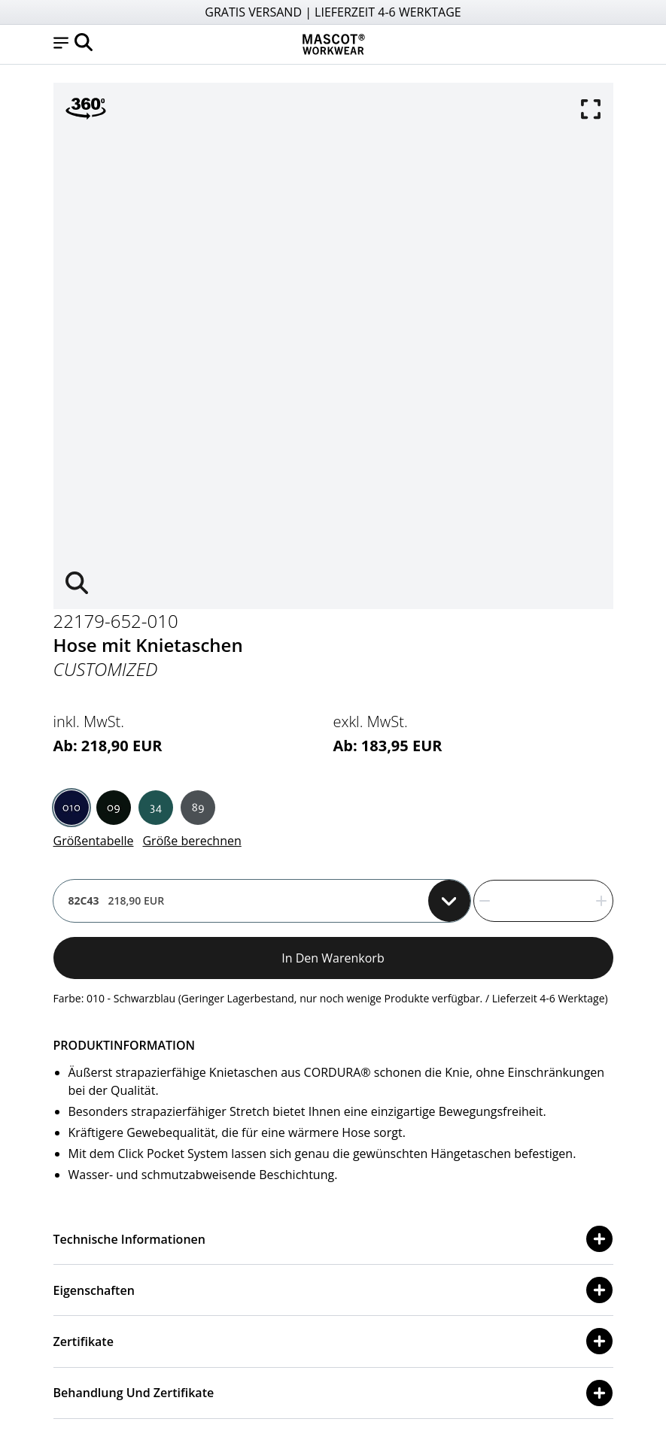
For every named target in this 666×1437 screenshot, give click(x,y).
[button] (60, 44)
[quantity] (543, 901)
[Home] (333, 44)
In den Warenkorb (332, 958)
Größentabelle (93, 840)
